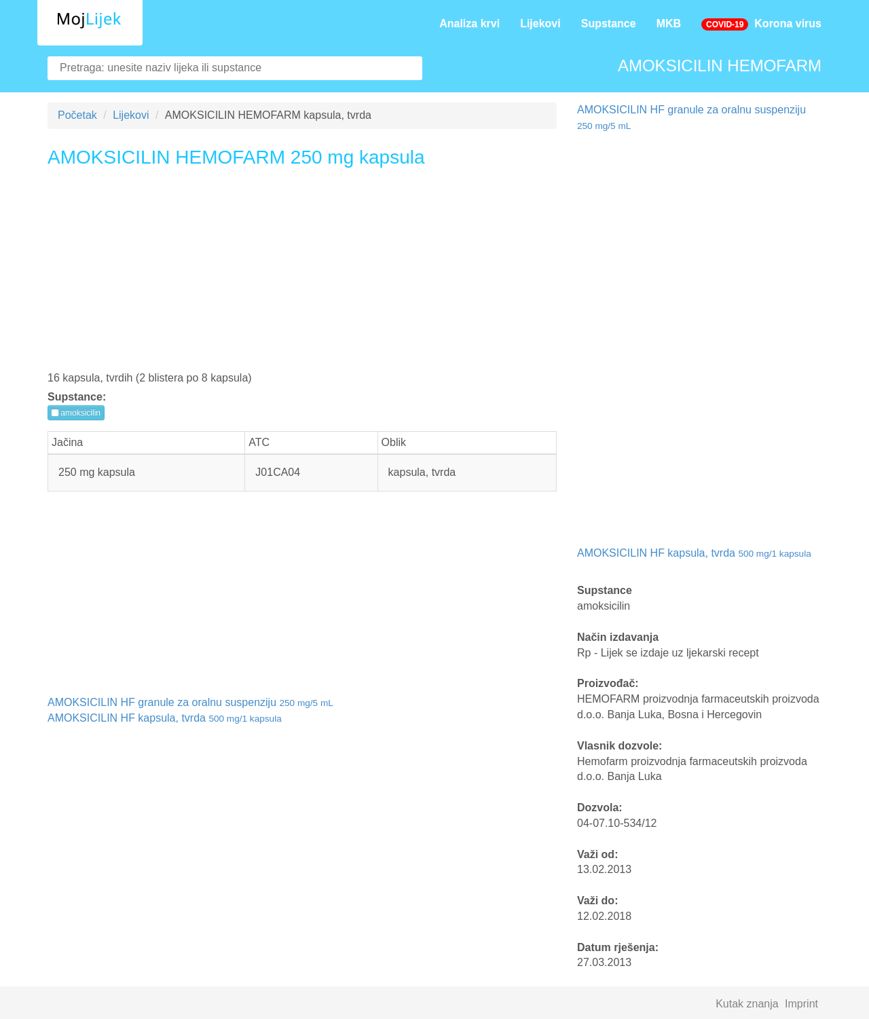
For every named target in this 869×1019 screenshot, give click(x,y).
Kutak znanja (747, 1003)
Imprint (801, 1003)
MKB (669, 23)
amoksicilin (76, 413)
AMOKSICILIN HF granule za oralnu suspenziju (190, 702)
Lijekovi (540, 23)
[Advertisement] (302, 274)
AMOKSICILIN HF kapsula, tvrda (165, 718)
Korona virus (761, 24)
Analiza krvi (469, 23)
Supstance (608, 23)
